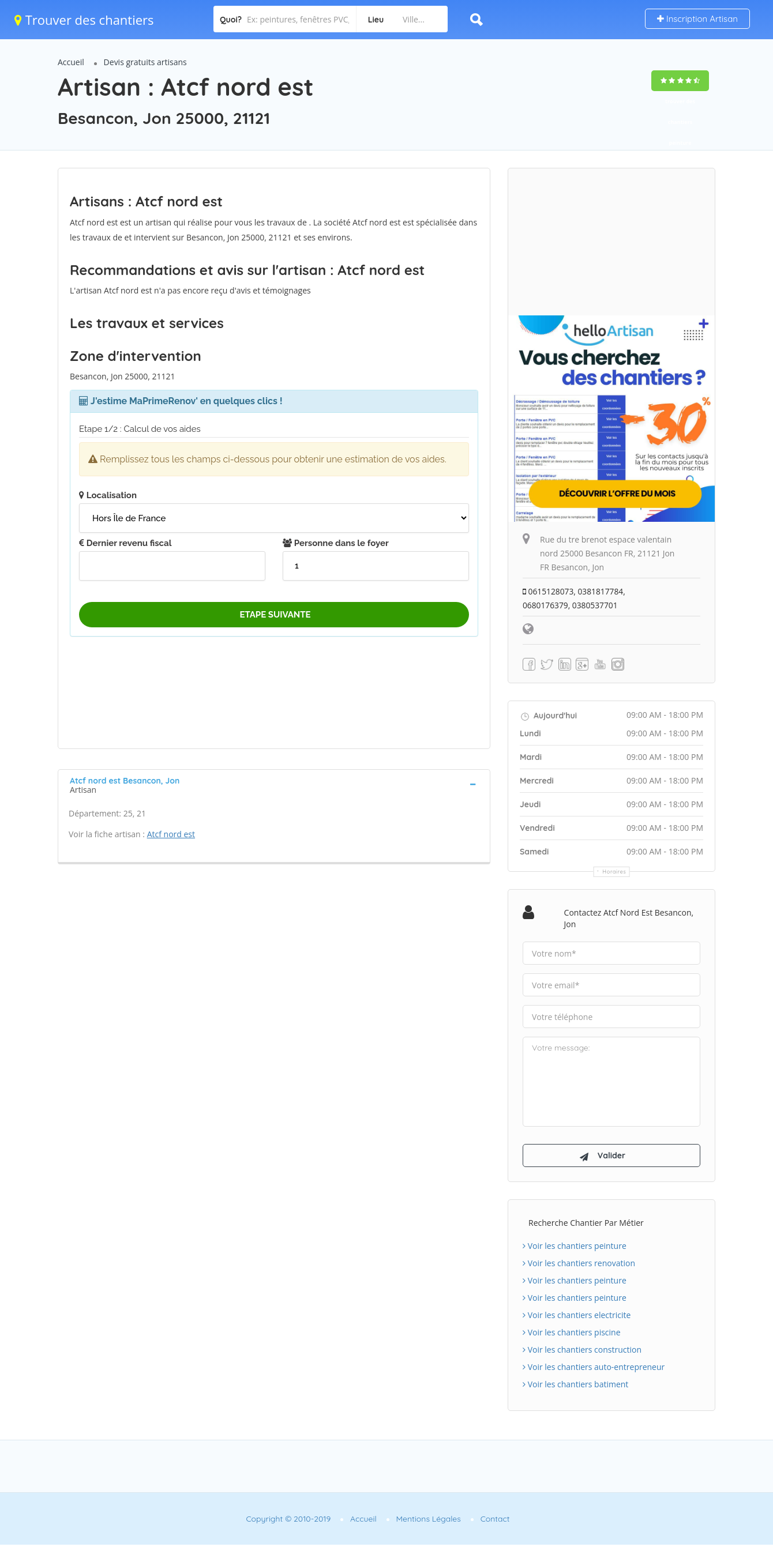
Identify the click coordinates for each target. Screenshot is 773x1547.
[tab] (274, 784)
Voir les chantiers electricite (577, 1317)
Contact (495, 1521)
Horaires (614, 871)
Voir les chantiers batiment (575, 1386)
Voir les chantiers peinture (574, 1248)
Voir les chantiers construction (582, 1351)
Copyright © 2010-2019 (288, 1521)
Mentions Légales (428, 1521)
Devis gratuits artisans (145, 62)
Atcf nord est (171, 834)
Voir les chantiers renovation (579, 1265)
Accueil (71, 62)
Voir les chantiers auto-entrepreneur (594, 1369)
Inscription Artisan (697, 18)
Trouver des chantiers (84, 19)
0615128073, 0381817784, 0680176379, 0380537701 (575, 598)
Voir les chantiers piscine (572, 1334)
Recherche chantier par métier (586, 1224)
